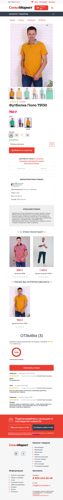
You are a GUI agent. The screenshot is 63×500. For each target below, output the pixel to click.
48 (16, 135)
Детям (36, 454)
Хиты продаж (39, 464)
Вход (36, 2)
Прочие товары (40, 459)
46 (11, 135)
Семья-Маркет (21, 8)
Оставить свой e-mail (43, 427)
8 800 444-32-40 (43, 478)
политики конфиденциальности (40, 494)
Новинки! (37, 461)
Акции (13, 489)
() (31, 161)
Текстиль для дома (41, 456)
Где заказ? (52, 2)
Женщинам (38, 449)
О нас (13, 480)
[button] (5, 255)
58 (27, 135)
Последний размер (41, 466)
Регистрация (43, 2)
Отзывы (14, 487)
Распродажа (38, 447)
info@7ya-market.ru (41, 485)
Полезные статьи (17, 482)
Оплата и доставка (17, 475)
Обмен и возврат (17, 477)
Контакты (14, 491)
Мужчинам (38, 452)
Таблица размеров (17, 144)
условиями (36, 434)
